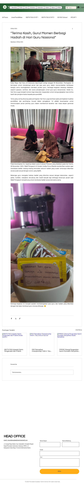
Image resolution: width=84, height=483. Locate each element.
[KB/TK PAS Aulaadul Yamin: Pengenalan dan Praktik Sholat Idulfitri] (14, 340)
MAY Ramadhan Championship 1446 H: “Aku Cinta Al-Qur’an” (41, 350)
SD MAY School (62, 17)
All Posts (5, 17)
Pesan (41, 457)
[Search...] (71, 7)
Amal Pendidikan (16, 17)
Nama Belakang (66, 440)
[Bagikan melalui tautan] (20, 318)
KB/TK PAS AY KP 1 (32, 17)
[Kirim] (59, 471)
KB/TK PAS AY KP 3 (47, 17)
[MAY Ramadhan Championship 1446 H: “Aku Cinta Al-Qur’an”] (42, 340)
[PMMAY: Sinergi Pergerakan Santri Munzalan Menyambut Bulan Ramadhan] (69, 340)
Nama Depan (43, 440)
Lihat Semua (78, 330)
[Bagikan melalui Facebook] (11, 318)
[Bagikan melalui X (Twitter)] (15, 318)
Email (41, 449)
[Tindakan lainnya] (72, 28)
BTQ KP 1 (73, 17)
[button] (40, 7)
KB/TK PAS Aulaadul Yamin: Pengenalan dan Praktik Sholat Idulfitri (13, 350)
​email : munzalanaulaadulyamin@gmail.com (15, 440)
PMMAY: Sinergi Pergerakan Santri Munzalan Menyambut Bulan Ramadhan (69, 350)
